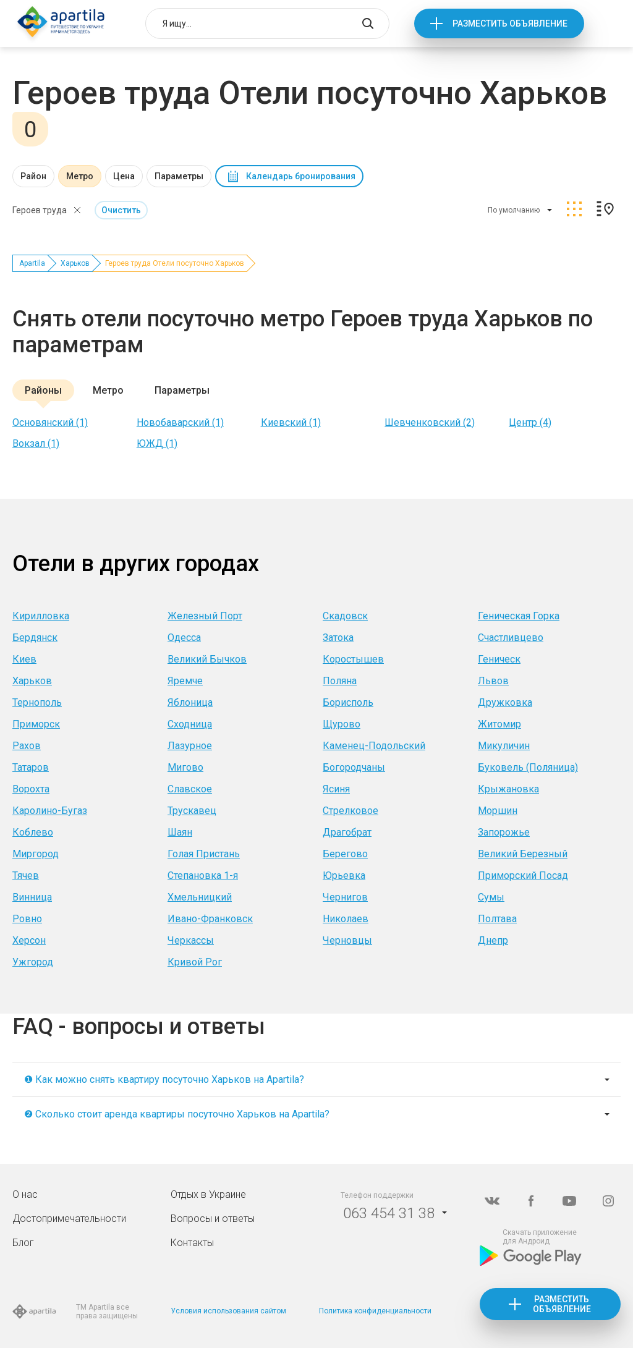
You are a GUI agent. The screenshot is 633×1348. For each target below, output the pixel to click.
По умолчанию (514, 210)
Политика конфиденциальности (375, 1311)
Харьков (75, 263)
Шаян (180, 832)
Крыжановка (508, 789)
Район (33, 176)
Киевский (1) (291, 422)
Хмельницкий (200, 897)
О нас (25, 1194)
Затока (338, 637)
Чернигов (345, 897)
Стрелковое (350, 810)
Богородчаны (354, 767)
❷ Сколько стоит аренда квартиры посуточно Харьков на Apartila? (176, 1114)
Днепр (493, 940)
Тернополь (37, 702)
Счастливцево (510, 637)
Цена (124, 176)
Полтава (497, 919)
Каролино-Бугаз (49, 810)
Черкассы (191, 940)
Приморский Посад (523, 875)
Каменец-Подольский (374, 746)
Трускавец (192, 810)
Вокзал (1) (35, 443)
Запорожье (504, 832)
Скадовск (345, 616)
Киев (24, 659)
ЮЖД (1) (157, 443)
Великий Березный (522, 854)
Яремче (185, 681)
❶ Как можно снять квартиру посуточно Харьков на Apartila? (164, 1079)
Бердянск (34, 637)
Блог (23, 1242)
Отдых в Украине (208, 1194)
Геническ (499, 659)
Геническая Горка (518, 616)
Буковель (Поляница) (528, 767)
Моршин (497, 810)
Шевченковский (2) (429, 422)
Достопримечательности (69, 1218)
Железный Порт (205, 616)
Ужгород (32, 962)
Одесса (184, 637)
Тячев (25, 875)
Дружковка (505, 702)
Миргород (35, 854)
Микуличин (504, 746)
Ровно (27, 919)
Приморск (36, 724)
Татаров (30, 767)
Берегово (345, 854)
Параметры (179, 176)
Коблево (32, 832)
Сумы (491, 897)
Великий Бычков (207, 659)
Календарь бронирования (300, 176)
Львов (493, 681)
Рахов (26, 746)
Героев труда (39, 210)
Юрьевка (344, 875)
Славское (190, 789)
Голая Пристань (204, 854)
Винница (32, 897)
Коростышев (353, 659)
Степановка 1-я (203, 875)
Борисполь (348, 702)
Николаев (345, 919)
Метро (79, 176)
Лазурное (190, 746)
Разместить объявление (509, 23)
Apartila (32, 263)
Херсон (29, 940)
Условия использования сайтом (228, 1311)
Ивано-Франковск (210, 919)
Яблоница (190, 702)
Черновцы (347, 940)
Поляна (340, 681)
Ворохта (30, 789)
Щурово (341, 724)
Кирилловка (40, 616)
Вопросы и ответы (213, 1218)
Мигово (185, 767)
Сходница (190, 724)
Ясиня (336, 789)
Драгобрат (347, 832)
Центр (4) (530, 422)
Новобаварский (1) (180, 422)
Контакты (192, 1242)
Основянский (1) (50, 422)
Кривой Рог (195, 962)
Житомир (499, 724)
